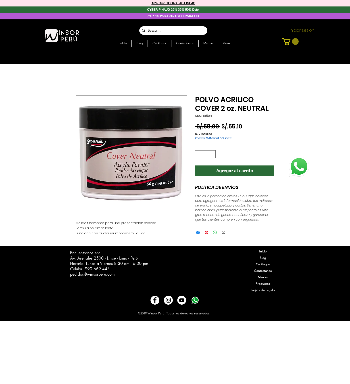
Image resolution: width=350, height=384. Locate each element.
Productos (263, 284)
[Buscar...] (173, 30)
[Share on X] (223, 232)
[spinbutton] (205, 154)
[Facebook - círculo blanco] (154, 300)
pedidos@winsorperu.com (92, 274)
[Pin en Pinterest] (206, 232)
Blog (263, 258)
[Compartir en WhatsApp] (215, 232)
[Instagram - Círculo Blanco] (168, 300)
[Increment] (212, 154)
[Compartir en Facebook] (198, 232)
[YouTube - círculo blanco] (181, 300)
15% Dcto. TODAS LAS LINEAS (173, 3)
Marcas (263, 277)
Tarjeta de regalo (263, 290)
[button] (290, 41)
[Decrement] (198, 154)
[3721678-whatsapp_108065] (195, 300)
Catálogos (263, 264)
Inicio (263, 251)
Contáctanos (263, 271)
